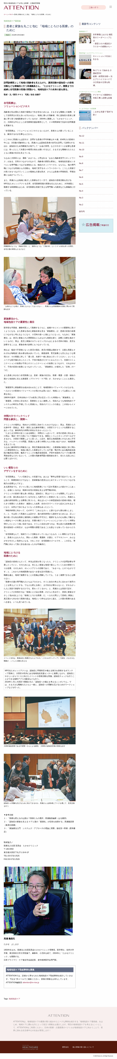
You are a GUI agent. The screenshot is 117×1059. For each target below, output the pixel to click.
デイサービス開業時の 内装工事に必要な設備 (102, 96)
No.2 (81, 205)
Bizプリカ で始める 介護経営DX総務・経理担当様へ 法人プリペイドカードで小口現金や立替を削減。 (102, 77)
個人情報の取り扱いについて (83, 1047)
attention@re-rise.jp (31, 982)
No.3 (81, 198)
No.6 (11, 14)
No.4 (81, 191)
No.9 (81, 157)
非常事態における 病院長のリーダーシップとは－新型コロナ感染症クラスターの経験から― (102, 41)
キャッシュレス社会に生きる (102, 57)
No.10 (81, 150)
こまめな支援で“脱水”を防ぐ (103, 113)
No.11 (81, 143)
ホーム (6, 14)
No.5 (81, 184)
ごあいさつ (93, 7)
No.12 (81, 136)
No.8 (81, 163)
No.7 (81, 170)
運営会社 (65, 1047)
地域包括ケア (14, 999)
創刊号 (82, 211)
